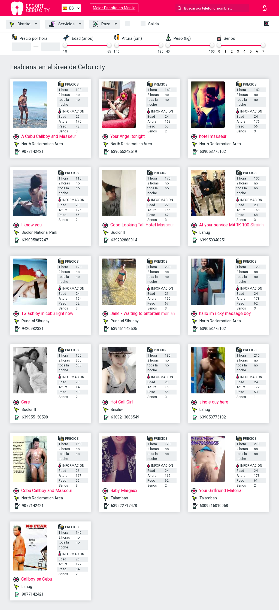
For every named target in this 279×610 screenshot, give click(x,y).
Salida (153, 24)
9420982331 (33, 328)
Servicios (62, 24)
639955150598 (35, 417)
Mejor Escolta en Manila (114, 7)
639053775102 (213, 151)
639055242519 (124, 151)
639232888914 (124, 240)
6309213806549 (125, 417)
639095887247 (35, 240)
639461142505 (124, 328)
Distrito (20, 24)
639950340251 (213, 240)
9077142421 (33, 151)
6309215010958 (214, 505)
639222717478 (124, 505)
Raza (101, 24)
